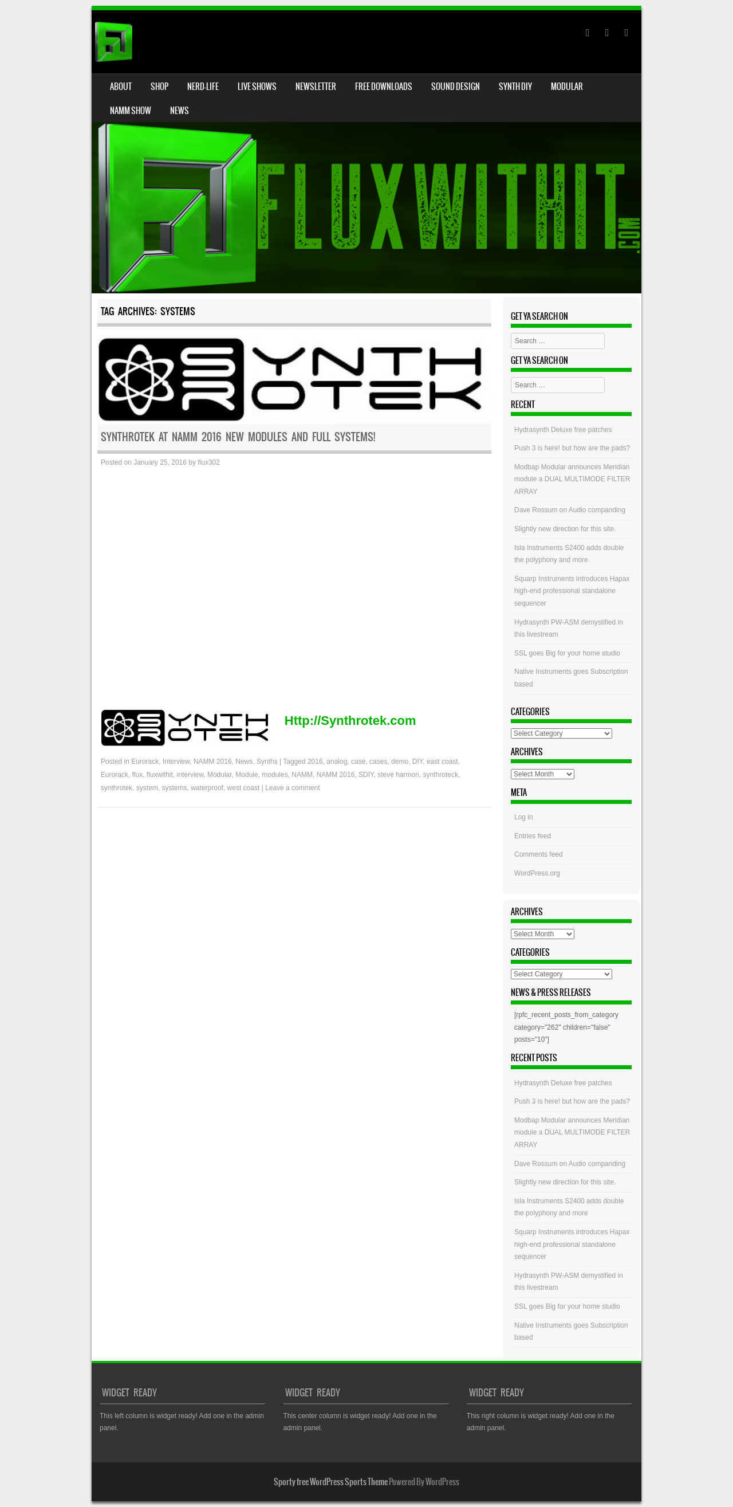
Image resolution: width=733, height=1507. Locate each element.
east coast (442, 762)
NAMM (302, 775)
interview (190, 775)
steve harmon (398, 775)
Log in (523, 817)
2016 (315, 762)
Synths (267, 762)
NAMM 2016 (213, 762)
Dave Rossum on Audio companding (569, 510)
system (147, 788)
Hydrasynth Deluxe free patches (563, 430)
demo (399, 762)
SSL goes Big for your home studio (567, 653)
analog (336, 762)
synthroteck (440, 775)
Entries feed (532, 836)
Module (246, 775)
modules (274, 775)
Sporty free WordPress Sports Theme (331, 1481)
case (358, 762)
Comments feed (538, 854)
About (121, 86)
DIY (417, 762)
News (179, 110)
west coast (243, 788)
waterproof (207, 788)
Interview (176, 762)
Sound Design (455, 86)
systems (174, 788)
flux (137, 775)
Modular (567, 86)
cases (378, 762)
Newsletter (315, 86)
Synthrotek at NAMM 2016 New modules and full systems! (238, 437)
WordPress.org (537, 873)
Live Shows (257, 86)
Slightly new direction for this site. (565, 529)
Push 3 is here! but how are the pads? (572, 448)
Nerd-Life (203, 86)
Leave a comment (292, 788)
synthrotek (116, 788)
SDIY (365, 775)
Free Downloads (383, 86)
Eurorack (145, 762)
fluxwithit (160, 775)
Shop (159, 86)
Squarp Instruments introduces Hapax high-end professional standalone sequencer (571, 591)
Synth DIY (515, 86)
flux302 (209, 462)
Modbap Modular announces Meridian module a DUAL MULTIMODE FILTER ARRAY (572, 479)
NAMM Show (130, 110)
